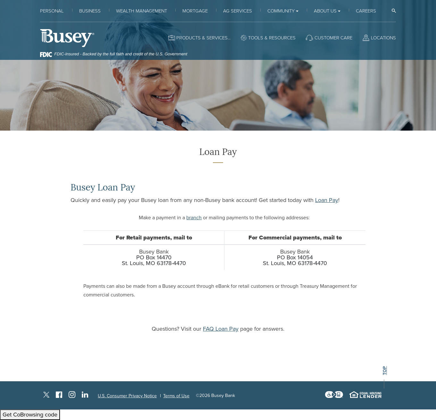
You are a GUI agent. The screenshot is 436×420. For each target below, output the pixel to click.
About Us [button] (325, 11)
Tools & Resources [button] (272, 38)
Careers (366, 11)
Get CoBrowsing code (30, 414)
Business (90, 11)
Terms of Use (176, 396)
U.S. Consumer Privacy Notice (127, 396)
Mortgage (195, 11)
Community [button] (281, 11)
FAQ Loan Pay (221, 328)
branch (194, 217)
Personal (52, 11)
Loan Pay (326, 200)
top (385, 371)
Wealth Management (141, 11)
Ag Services (237, 11)
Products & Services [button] (202, 38)
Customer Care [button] (333, 38)
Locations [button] (383, 38)
